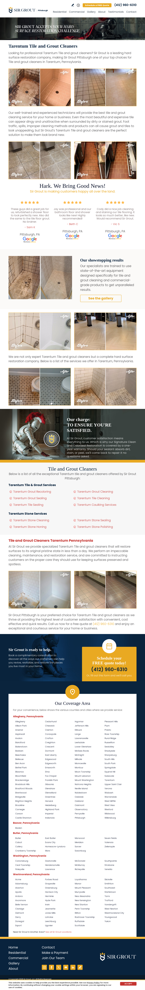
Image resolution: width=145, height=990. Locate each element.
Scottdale (80, 925)
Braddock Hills (22, 784)
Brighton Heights (23, 801)
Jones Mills (50, 912)
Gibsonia (49, 784)
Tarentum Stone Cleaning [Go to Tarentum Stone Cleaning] (31, 520)
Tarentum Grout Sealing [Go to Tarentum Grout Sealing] (30, 498)
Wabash (109, 792)
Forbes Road (51, 879)
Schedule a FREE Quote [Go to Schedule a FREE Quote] (97, 5)
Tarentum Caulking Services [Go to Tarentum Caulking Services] (96, 505)
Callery (18, 846)
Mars (47, 850)
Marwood (80, 838)
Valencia (109, 842)
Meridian (79, 842)
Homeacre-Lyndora (55, 846)
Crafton (49, 738)
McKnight (79, 755)
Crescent (49, 746)
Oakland (79, 801)
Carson (19, 813)
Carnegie (20, 809)
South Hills (110, 759)
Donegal (19, 921)
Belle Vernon (21, 904)
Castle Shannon (23, 817)
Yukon (108, 921)
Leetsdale (80, 742)
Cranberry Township (25, 850)
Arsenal (19, 729)
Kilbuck (78, 729)
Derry (18, 917)
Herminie (49, 896)
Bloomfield (20, 776)
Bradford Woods (23, 788)
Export (18, 925)
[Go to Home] (28, 10)
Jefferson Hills (81, 725)
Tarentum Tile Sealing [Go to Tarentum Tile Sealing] (28, 505)
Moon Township (83, 771)
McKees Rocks (82, 750)
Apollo (18, 892)
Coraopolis (50, 734)
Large (78, 734)
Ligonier (49, 925)
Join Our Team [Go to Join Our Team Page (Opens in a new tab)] (53, 958)
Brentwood (21, 792)
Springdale (110, 767)
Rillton (78, 912)
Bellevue (19, 759)
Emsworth (50, 767)
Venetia (108, 869)
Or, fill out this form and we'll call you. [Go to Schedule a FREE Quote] (109, 675)
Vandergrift (110, 904)
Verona (108, 788)
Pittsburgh (80, 817)
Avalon (18, 738)
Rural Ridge (110, 738)
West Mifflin (110, 801)
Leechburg (50, 921)
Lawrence (50, 869)
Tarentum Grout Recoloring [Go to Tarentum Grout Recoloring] (32, 492)
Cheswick (49, 725)
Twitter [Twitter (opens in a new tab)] (58, 967)
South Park (110, 763)
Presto (108, 729)
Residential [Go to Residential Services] (59, 12)
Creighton (50, 742)
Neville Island (81, 788)
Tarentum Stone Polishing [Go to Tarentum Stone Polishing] (95, 527)
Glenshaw (50, 788)
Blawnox (19, 771)
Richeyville (80, 869)
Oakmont (79, 805)
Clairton (49, 729)
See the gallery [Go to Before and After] (100, 298)
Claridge (19, 908)
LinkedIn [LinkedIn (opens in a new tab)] (72, 967)
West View (110, 805)
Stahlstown (110, 892)
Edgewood (50, 759)
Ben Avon (20, 763)
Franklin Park (51, 780)
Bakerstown (21, 746)
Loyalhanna (81, 879)
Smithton (109, 883)
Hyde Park (50, 900)
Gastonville (50, 860)
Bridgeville (20, 796)
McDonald (80, 860)
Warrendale (111, 796)
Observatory (81, 809)
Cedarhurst (51, 721)
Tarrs (107, 896)
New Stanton (81, 904)
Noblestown (81, 792)
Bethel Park (21, 767)
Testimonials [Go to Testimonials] (116, 12)
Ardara (19, 896)
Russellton (110, 742)
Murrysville (80, 892)
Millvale (78, 759)
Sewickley (109, 746)
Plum (107, 725)
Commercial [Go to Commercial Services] (77, 12)
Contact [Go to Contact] (131, 12)
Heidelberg (50, 805)
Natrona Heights (83, 784)
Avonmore (20, 900)
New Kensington (83, 900)
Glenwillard (50, 792)
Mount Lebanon (83, 776)
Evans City (50, 842)
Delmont (19, 912)
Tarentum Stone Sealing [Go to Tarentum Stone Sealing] (94, 520)
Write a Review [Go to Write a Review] (72, 5)
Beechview (20, 755)
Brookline (19, 805)
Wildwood (110, 813)
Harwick (49, 801)
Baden (18, 828)
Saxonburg (80, 850)
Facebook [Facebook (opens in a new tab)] (51, 967)
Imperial (49, 813)
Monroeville (80, 763)
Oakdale (79, 796)
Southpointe (111, 860)
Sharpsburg (111, 755)
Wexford (109, 809)
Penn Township (82, 908)
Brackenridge (22, 780)
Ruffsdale (80, 921)
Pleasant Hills (111, 721)
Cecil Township (22, 865)
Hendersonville (52, 865)
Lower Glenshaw (83, 746)
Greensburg (51, 887)
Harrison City (51, 892)
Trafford (109, 900)
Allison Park (21, 725)
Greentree (50, 796)
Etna (47, 771)
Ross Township (112, 734)
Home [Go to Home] (13, 947)
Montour (79, 767)
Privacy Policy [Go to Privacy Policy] (93, 982)
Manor (78, 883)
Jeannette (50, 908)
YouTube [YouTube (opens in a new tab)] (65, 967)
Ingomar (79, 721)
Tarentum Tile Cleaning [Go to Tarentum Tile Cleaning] (93, 498)
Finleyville (19, 869)
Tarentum (110, 780)
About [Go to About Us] (102, 12)
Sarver (78, 846)
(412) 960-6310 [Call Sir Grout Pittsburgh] (125, 5)
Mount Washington (84, 780)
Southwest (110, 887)
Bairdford (20, 742)
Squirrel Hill (110, 771)
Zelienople (110, 846)
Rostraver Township (85, 917)
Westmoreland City (114, 912)
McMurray (80, 865)
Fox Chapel (50, 776)
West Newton (111, 908)
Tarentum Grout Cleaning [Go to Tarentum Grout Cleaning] (95, 492)
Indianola (50, 817)
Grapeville (50, 883)
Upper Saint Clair (113, 784)
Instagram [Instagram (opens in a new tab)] (44, 967)
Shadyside (110, 750)
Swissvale (109, 776)
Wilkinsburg (110, 817)
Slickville (108, 879)
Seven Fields (111, 838)
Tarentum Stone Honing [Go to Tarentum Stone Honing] (29, 527)
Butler (18, 838)
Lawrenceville (81, 738)
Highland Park (52, 809)
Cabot (18, 842)
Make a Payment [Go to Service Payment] (55, 953)
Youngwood (111, 917)
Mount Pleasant (83, 887)
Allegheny (20, 721)
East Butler (50, 838)
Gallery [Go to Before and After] (91, 12)
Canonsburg (21, 860)
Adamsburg (21, 883)
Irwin (47, 904)
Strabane (109, 865)
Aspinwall (20, 734)
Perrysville (80, 813)
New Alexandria (82, 896)
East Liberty (51, 755)
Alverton (19, 887)
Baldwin (19, 750)
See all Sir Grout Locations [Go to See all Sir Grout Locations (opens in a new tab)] (58, 932)
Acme (18, 879)
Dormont (49, 750)
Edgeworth (50, 763)
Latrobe (49, 917)
